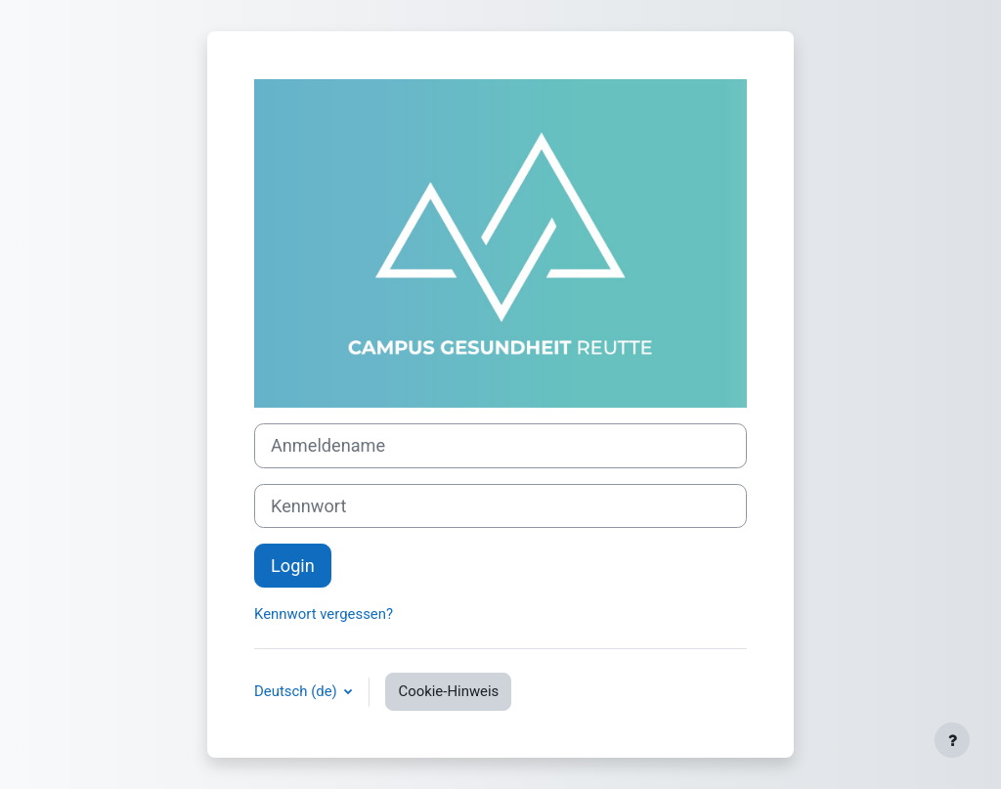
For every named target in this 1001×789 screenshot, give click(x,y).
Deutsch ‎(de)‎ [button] (297, 691)
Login (293, 565)
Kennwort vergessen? (323, 614)
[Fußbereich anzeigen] (952, 740)
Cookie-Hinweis (448, 691)
